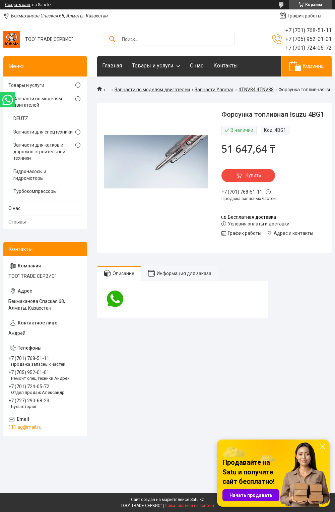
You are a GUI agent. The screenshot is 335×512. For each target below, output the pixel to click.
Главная (112, 65)
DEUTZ (20, 118)
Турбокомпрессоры (35, 191)
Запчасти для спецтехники (43, 132)
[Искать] (112, 39)
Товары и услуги (152, 65)
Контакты (225, 65)
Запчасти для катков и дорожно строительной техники (39, 151)
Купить (253, 175)
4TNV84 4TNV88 (256, 89)
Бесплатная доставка (252, 217)
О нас (196, 65)
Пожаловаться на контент (189, 505)
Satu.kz (197, 499)
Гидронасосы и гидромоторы (29, 175)
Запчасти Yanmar (214, 89)
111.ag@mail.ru (25, 427)
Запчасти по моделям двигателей (152, 89)
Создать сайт (17, 4)
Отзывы (17, 221)
